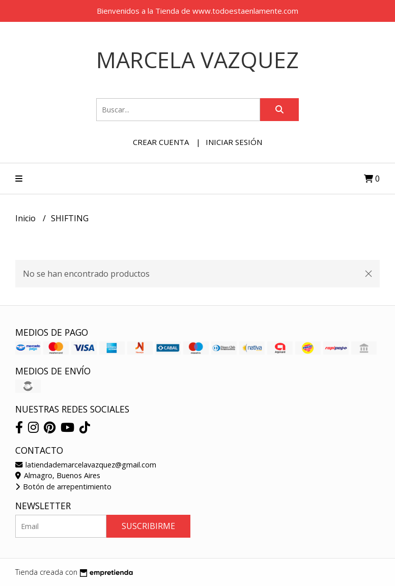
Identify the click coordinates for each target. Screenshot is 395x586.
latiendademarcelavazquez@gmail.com (85, 465)
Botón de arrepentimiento (63, 486)
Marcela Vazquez (197, 60)
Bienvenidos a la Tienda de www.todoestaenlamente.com (197, 11)
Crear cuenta (161, 142)
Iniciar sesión (234, 142)
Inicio (26, 218)
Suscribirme (148, 526)
